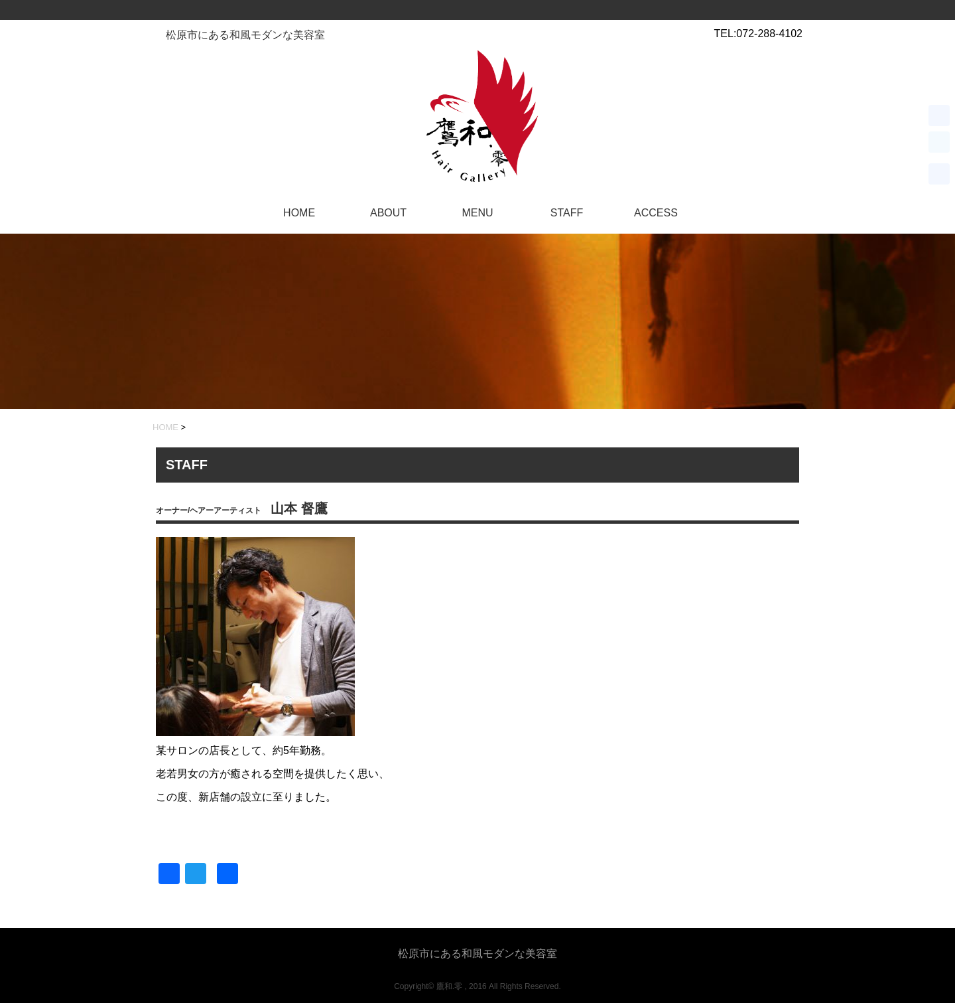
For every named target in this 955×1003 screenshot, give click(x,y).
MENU (477, 212)
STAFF (566, 212)
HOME (299, 212)
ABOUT (388, 212)
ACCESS (656, 212)
